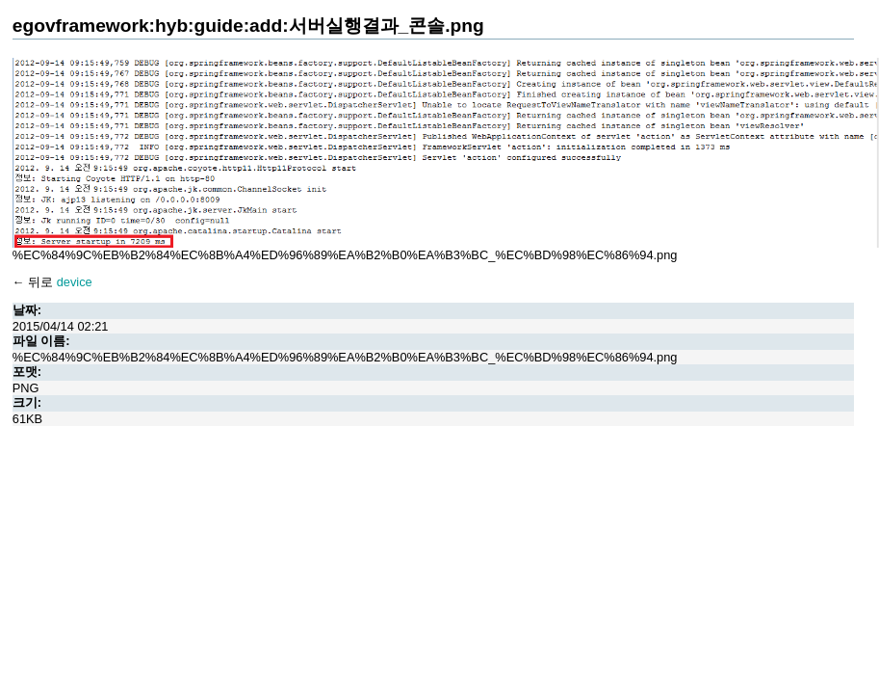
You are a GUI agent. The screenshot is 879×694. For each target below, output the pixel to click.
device (74, 282)
